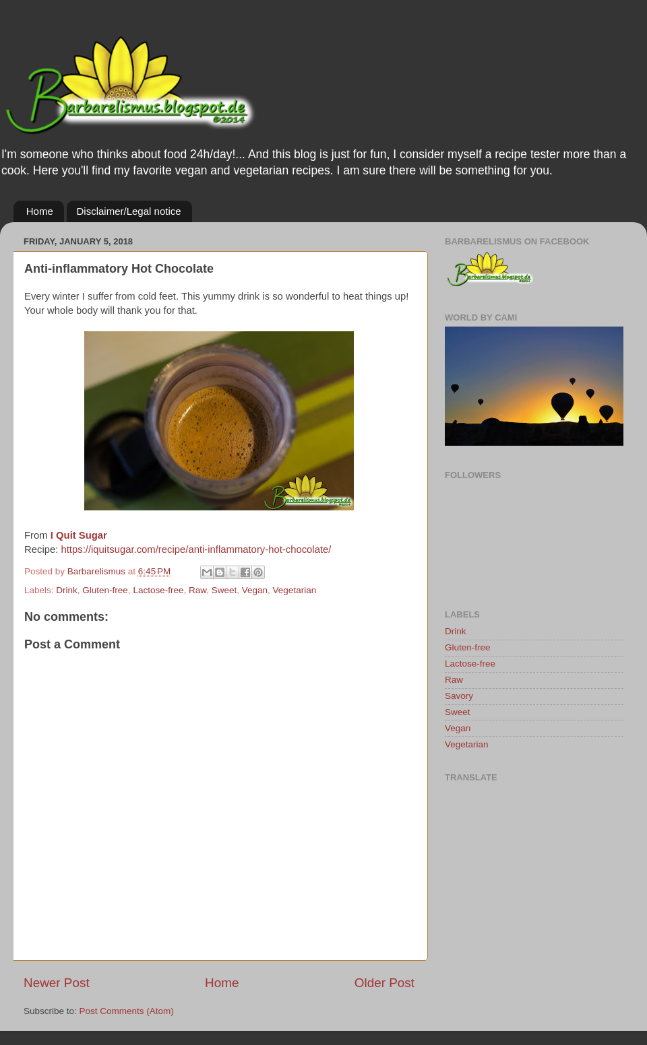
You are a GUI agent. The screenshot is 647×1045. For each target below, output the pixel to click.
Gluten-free (105, 590)
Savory (459, 696)
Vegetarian (295, 590)
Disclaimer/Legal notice (129, 211)
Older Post (384, 983)
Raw (197, 590)
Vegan (255, 590)
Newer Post (57, 983)
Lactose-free (158, 590)
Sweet (224, 590)
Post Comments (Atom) (127, 1011)
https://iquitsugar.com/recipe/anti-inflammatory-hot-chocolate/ (196, 549)
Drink (67, 590)
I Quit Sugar (79, 535)
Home (39, 211)
